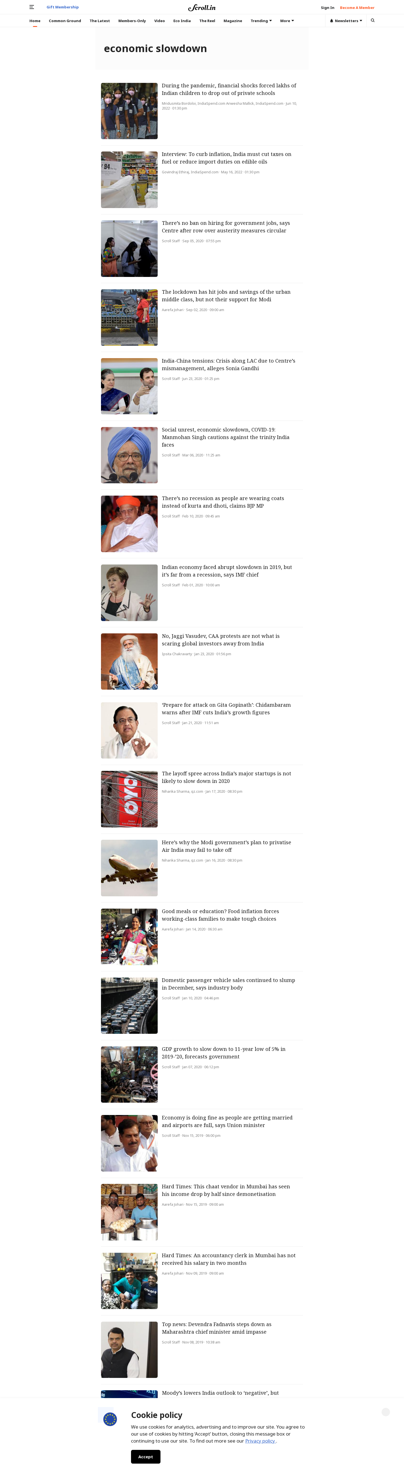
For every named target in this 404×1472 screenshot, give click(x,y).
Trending (261, 20)
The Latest (99, 20)
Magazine (233, 20)
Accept (145, 1456)
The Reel (207, 20)
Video (159, 20)
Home (34, 20)
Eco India (182, 20)
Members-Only (132, 20)
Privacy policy (260, 1441)
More (287, 20)
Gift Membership (63, 7)
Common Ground (65, 20)
